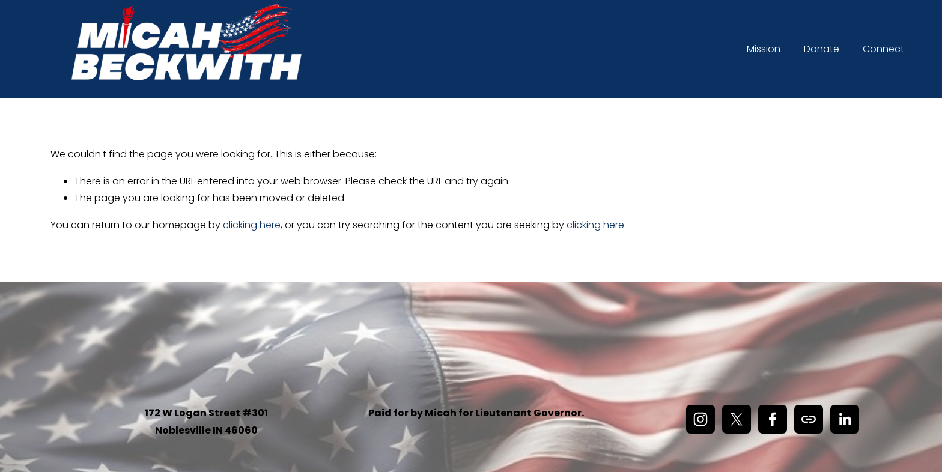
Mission (763, 49)
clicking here (252, 225)
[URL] (808, 419)
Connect (883, 49)
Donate (821, 49)
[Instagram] (700, 419)
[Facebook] (772, 419)
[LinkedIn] (844, 419)
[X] (736, 419)
